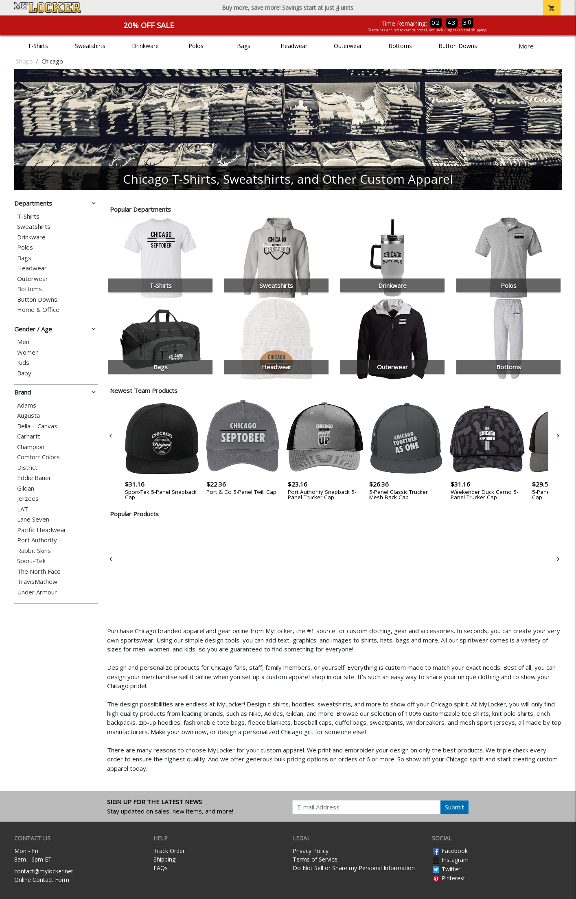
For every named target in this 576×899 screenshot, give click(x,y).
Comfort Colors (38, 457)
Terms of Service (315, 859)
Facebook (450, 851)
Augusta (28, 415)
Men (23, 341)
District (27, 467)
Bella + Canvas (37, 426)
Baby (24, 373)
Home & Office (38, 309)
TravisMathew (37, 581)
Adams (26, 405)
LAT (22, 509)
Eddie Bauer (34, 477)
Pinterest (448, 878)
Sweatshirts (90, 46)
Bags (243, 46)
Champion (30, 446)
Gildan (25, 488)
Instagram (450, 860)
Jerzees (28, 498)
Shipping (164, 859)
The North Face (39, 571)
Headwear (293, 46)
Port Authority (37, 540)
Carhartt (28, 436)
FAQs (160, 868)
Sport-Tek (31, 560)
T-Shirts (38, 46)
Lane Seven (33, 519)
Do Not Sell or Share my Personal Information (354, 868)
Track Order (169, 851)
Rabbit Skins (34, 550)
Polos (196, 46)
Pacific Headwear (41, 529)
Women (28, 352)
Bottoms (400, 46)
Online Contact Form (41, 880)
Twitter (446, 869)
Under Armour (37, 592)
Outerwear (348, 46)
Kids (23, 362)
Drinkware (145, 46)
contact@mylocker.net (43, 871)
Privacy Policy (311, 851)
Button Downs (457, 46)
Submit (454, 807)
